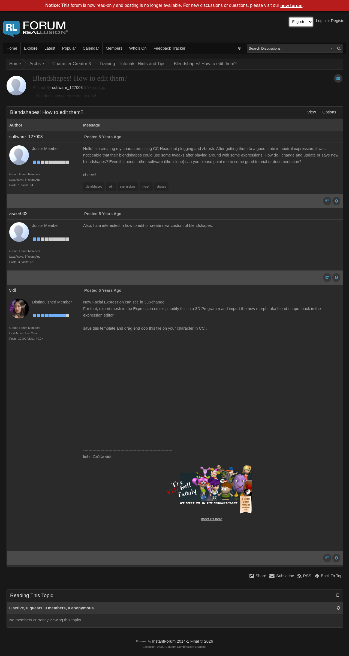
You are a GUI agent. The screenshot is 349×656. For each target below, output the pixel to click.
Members (114, 48)
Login (321, 21)
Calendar (90, 48)
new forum (292, 5)
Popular (69, 48)
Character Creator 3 (71, 63)
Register (338, 21)
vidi (12, 290)
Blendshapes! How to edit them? (205, 63)
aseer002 (18, 213)
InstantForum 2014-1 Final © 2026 (182, 641)
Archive (36, 63)
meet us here (211, 519)
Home (11, 48)
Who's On (138, 48)
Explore (31, 48)
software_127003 (67, 87)
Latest (50, 48)
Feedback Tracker (169, 48)
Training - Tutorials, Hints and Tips (132, 63)
